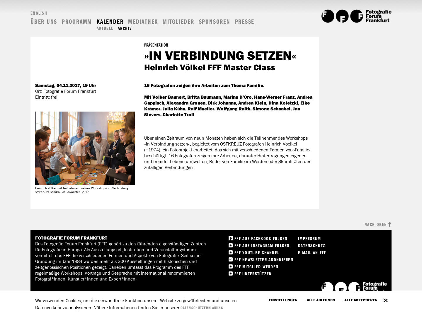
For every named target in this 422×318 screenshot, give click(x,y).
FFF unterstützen (253, 273)
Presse (245, 21)
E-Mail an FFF (312, 252)
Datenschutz (311, 245)
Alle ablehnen (321, 300)
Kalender (110, 21)
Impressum (309, 238)
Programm (77, 21)
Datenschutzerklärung (202, 307)
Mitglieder (178, 21)
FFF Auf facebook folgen (260, 238)
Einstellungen (283, 300)
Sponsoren (214, 21)
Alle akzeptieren (360, 300)
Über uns (43, 21)
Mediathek (143, 21)
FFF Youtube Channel (256, 252)
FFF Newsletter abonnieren (263, 259)
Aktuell (105, 28)
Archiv (125, 28)
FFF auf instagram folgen (262, 245)
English (38, 13)
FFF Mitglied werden (256, 266)
